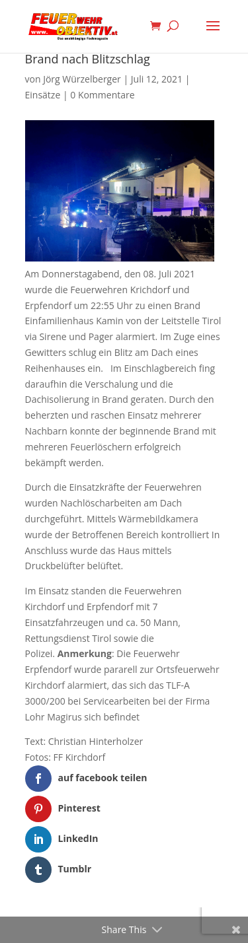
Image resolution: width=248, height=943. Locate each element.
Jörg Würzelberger (82, 79)
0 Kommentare (102, 94)
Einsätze (43, 94)
